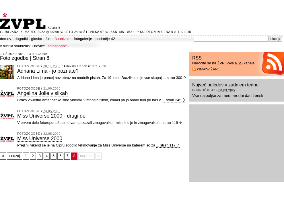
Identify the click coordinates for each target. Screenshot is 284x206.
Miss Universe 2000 (39, 138)
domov (5, 39)
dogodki (21, 39)
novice (39, 46)
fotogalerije (83, 39)
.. (1, 54)
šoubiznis (62, 39)
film (48, 39)
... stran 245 (171, 100)
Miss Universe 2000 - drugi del (52, 116)
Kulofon (148, 31)
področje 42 (105, 39)
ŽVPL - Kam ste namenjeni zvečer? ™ (24, 21)
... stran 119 (168, 122)
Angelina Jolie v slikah (42, 93)
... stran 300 (172, 78)
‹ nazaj (14, 156)
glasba (36, 39)
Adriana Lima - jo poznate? (48, 71)
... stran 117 (166, 145)
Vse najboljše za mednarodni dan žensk (227, 95)
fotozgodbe (57, 46)
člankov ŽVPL (208, 69)
